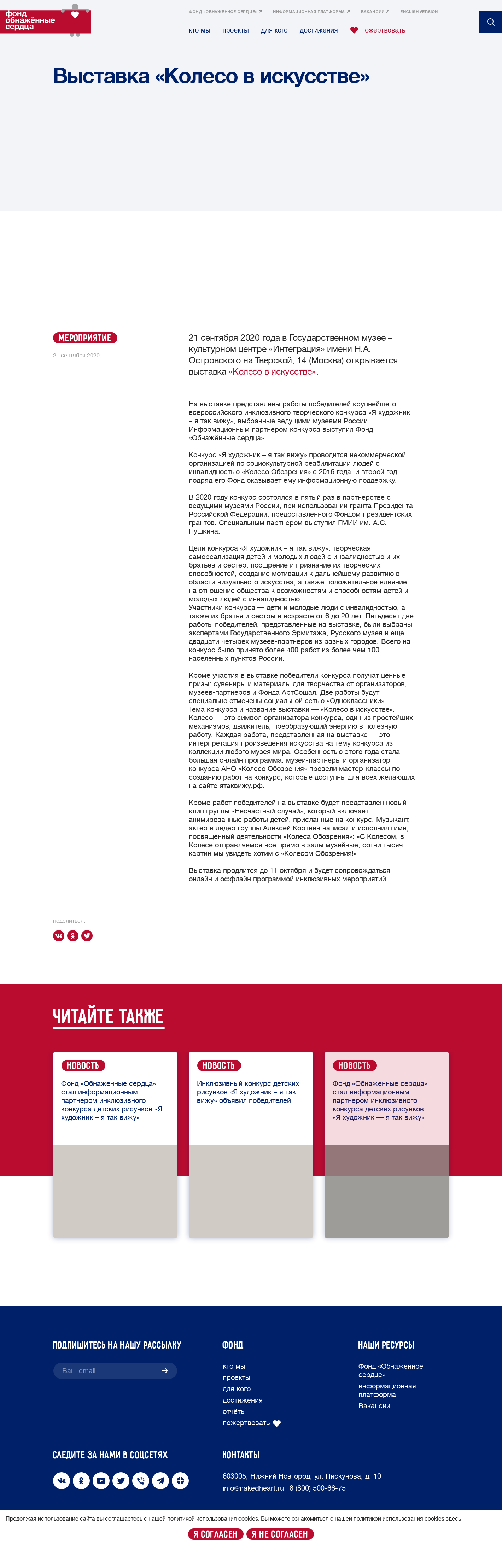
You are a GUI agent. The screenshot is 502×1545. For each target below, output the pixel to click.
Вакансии (373, 12)
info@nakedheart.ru (253, 1488)
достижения (319, 30)
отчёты (234, 1412)
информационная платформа (309, 12)
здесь (453, 1519)
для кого (274, 30)
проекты (235, 30)
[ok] (74, 935)
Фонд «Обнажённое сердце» (223, 12)
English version (419, 12)
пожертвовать (377, 30)
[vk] (60, 935)
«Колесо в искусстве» (272, 371)
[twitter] (88, 935)
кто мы (199, 30)
